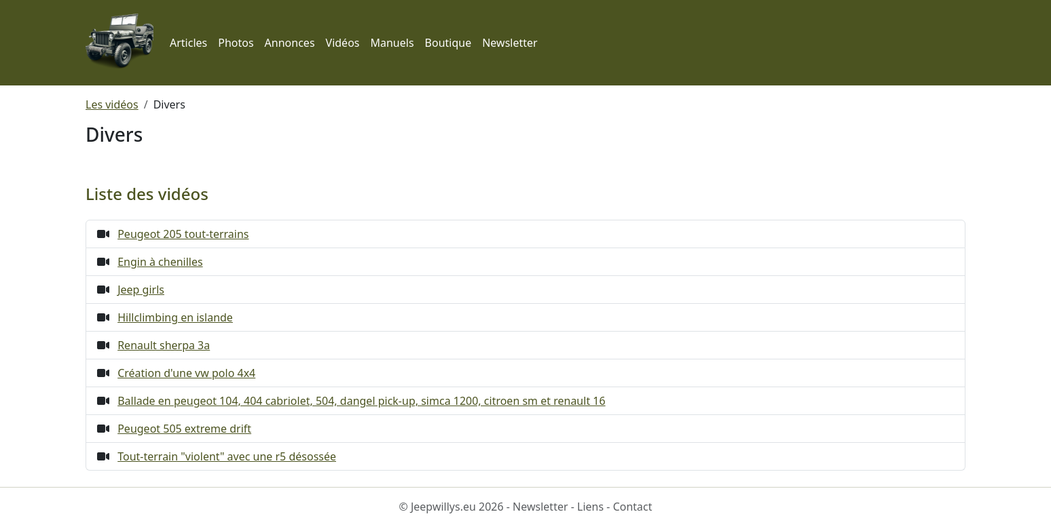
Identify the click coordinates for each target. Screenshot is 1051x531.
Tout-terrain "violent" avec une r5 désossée (226, 456)
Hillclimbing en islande (175, 317)
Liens (590, 506)
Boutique (448, 42)
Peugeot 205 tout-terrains (182, 234)
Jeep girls (140, 289)
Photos (235, 42)
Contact (632, 506)
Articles (188, 42)
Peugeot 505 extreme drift (184, 428)
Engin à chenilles (160, 261)
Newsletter (509, 42)
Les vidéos (112, 104)
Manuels (391, 42)
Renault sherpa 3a (163, 345)
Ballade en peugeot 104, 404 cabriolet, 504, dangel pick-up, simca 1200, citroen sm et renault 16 (361, 400)
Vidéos (343, 42)
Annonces (290, 42)
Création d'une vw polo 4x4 (186, 373)
